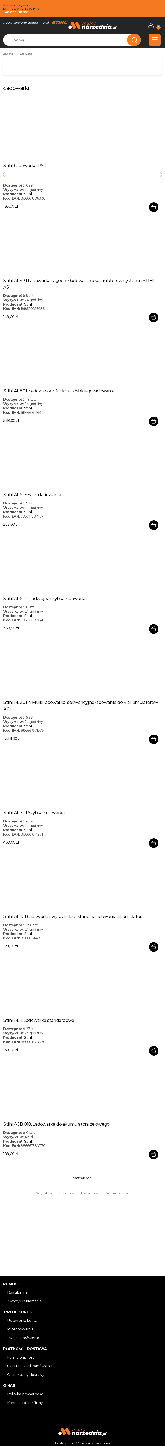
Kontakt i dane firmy (25, 1403)
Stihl (28, 194)
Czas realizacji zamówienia (30, 1366)
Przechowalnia (20, 1329)
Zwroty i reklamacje (24, 1301)
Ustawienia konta (22, 1320)
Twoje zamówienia (23, 1338)
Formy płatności (21, 1357)
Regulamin (17, 1292)
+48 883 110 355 (15, 12)
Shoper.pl (107, 1442)
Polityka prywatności (25, 1394)
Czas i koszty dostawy (26, 1375)
